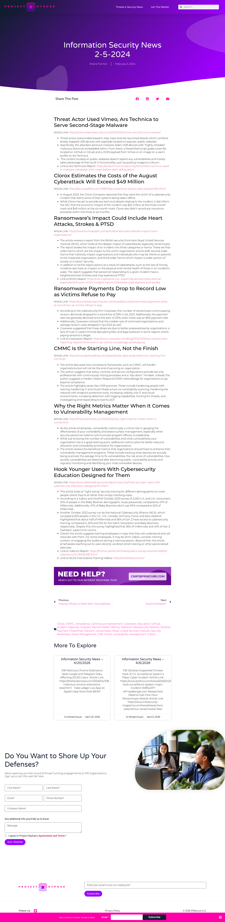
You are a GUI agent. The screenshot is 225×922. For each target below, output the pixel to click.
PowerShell (76, 630)
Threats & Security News (129, 7)
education (143, 623)
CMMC (70, 623)
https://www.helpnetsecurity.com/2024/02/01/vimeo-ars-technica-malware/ (115, 132)
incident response (68, 627)
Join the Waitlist (160, 7)
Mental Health (101, 627)
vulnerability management (129, 634)
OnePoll (165, 627)
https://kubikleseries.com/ (129, 558)
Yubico (151, 634)
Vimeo (108, 634)
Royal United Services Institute (131, 630)
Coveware (130, 623)
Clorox (61, 623)
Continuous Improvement (107, 623)
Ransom (89, 630)
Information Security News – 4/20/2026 (82, 661)
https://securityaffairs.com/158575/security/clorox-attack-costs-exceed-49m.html (117, 188)
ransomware (103, 630)
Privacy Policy (112, 910)
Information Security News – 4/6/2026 (143, 661)
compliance (82, 623)
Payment (62, 630)
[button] (137, 98)
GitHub (155, 623)
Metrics (115, 627)
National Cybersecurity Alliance (140, 627)
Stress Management (83, 634)
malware (85, 627)
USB (100, 634)
